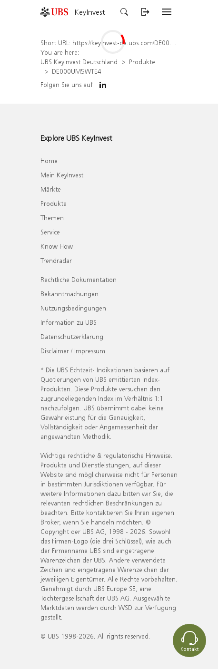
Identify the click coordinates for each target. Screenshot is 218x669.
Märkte (50, 189)
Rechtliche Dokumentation (78, 279)
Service (50, 231)
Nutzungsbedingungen (73, 307)
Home (49, 160)
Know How (56, 246)
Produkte (142, 61)
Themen (52, 217)
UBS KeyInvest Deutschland (79, 61)
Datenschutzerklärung (71, 336)
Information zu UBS (68, 322)
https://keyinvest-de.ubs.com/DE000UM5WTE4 (138, 42)
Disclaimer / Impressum (72, 350)
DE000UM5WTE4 (76, 71)
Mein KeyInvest (61, 174)
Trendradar (56, 260)
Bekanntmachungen (69, 293)
